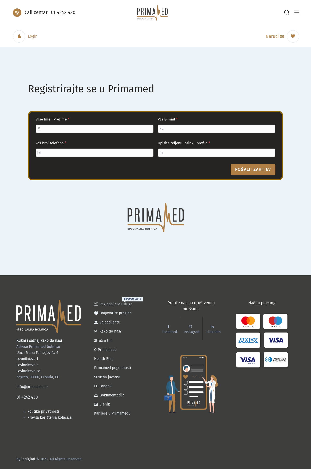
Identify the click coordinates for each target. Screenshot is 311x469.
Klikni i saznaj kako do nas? (39, 340)
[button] (296, 12)
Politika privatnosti (43, 411)
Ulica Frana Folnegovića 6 (37, 352)
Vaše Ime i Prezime (52, 119)
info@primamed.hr (32, 387)
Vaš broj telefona (51, 143)
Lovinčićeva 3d (28, 371)
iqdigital (28, 459)
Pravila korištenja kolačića (49, 417)
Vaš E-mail (168, 119)
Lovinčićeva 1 (27, 359)
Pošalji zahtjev (253, 169)
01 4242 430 (27, 397)
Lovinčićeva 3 (27, 365)
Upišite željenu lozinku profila (184, 143)
